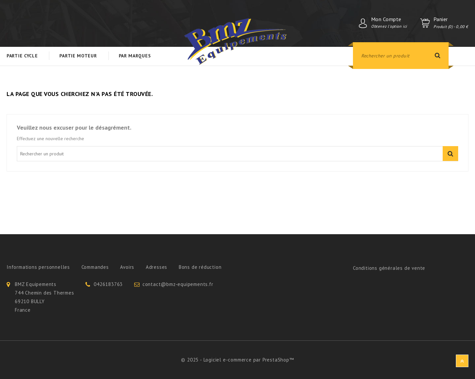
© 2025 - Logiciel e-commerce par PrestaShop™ (237, 360)
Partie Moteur (78, 56)
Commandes (95, 267)
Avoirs (127, 267)
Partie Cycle (22, 56)
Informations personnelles (38, 267)
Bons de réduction (200, 267)
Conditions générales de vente (389, 268)
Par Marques (135, 56)
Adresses (156, 267)
